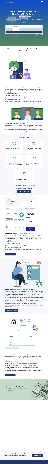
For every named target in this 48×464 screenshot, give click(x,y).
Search (24, 32)
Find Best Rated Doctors (12, 310)
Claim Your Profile (10, 375)
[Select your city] (16, 28)
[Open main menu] (41, 2)
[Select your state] (9, 26)
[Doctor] (36, 26)
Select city (16, 26)
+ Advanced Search (39, 34)
